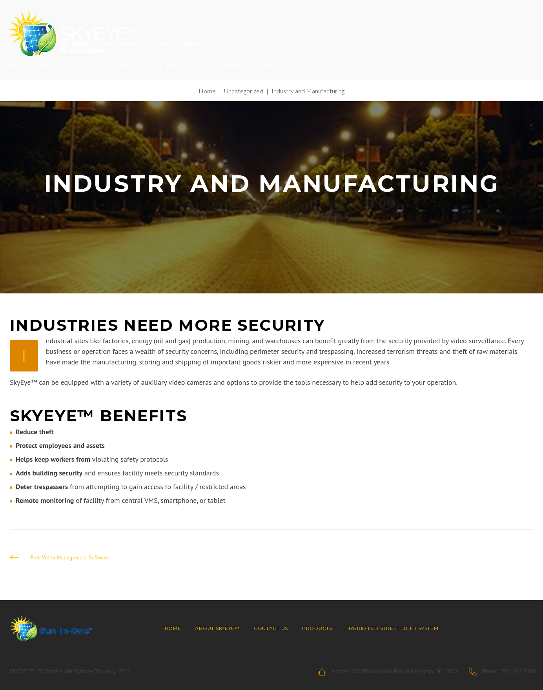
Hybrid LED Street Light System (276, 76)
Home (20, 76)
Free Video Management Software (71, 571)
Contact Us (131, 76)
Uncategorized (243, 105)
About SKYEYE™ (70, 76)
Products (182, 76)
